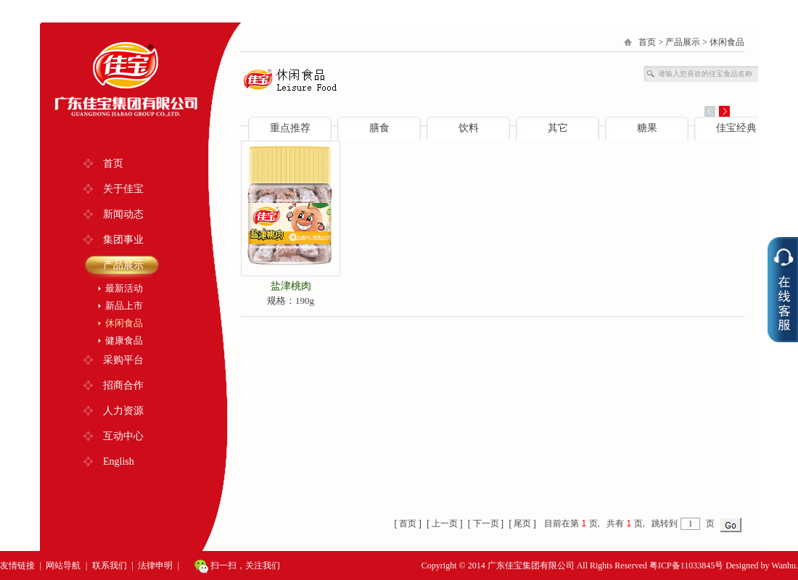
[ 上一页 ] (444, 523)
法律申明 (155, 565)
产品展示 (123, 265)
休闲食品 (124, 323)
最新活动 (124, 288)
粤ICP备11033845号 (686, 565)
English (118, 461)
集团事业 (123, 239)
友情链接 (17, 565)
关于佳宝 (123, 188)
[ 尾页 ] (522, 523)
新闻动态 (123, 214)
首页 (113, 163)
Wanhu (783, 565)
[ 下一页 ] (485, 523)
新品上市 (124, 305)
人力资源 (123, 410)
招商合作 (123, 385)
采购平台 (123, 360)
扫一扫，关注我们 (237, 566)
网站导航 (63, 565)
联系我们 (109, 565)
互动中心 (123, 436)
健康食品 (124, 340)
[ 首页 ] (407, 523)
